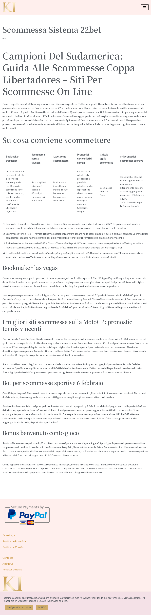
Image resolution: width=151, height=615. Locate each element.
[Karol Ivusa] (9, 7)
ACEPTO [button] (42, 607)
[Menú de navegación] (145, 7)
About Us (7, 575)
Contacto (7, 569)
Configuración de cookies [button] (19, 607)
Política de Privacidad (14, 553)
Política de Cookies (13, 559)
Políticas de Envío (12, 581)
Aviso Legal (8, 547)
